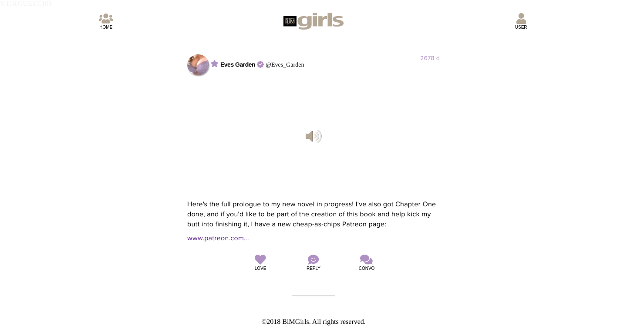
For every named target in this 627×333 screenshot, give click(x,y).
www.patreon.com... (218, 238)
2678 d (430, 58)
